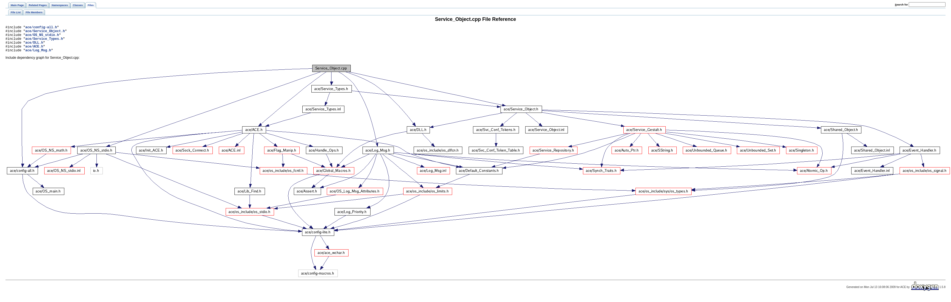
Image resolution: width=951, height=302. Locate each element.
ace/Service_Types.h (44, 42)
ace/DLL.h (34, 46)
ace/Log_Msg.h (38, 56)
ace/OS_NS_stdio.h (42, 37)
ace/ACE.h (34, 51)
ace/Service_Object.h (45, 32)
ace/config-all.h (41, 28)
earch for (901, 4)
